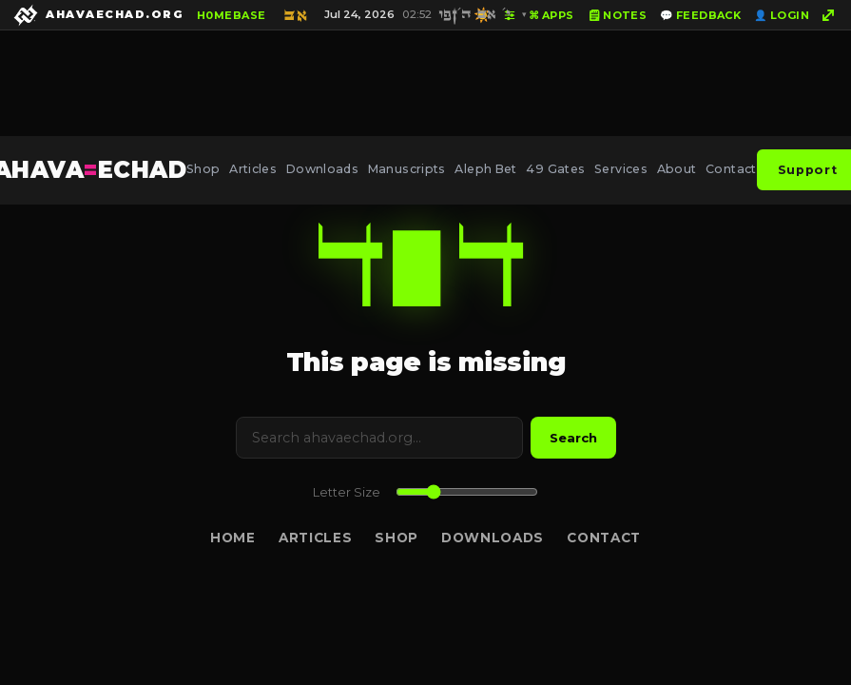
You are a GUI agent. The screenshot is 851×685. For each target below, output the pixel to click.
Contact (731, 169)
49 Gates (555, 169)
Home (233, 537)
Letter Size (346, 492)
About (677, 169)
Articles (253, 169)
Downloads (322, 169)
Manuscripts (407, 169)
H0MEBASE (231, 15)
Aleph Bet (485, 169)
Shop (203, 169)
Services (621, 169)
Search (573, 437)
